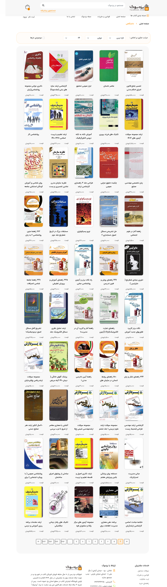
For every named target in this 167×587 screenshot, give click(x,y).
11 (76, 522)
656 (62, 522)
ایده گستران (99, 585)
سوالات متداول (143, 551)
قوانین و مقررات (143, 556)
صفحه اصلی (144, 23)
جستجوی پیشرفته (48, 10)
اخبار (147, 568)
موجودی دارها (36, 37)
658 (50, 522)
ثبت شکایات (144, 560)
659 (44, 522)
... (70, 522)
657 (56, 522)
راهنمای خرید (144, 564)
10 (82, 522)
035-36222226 (96, 567)
